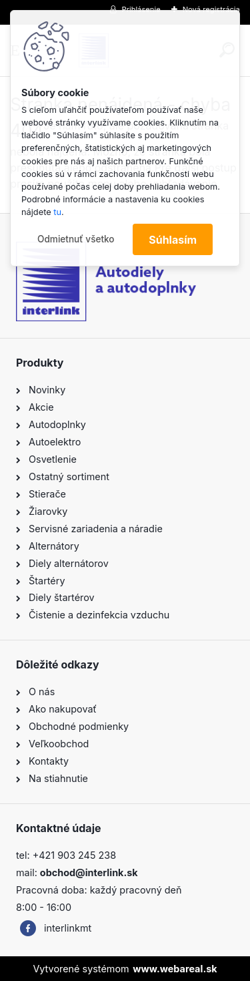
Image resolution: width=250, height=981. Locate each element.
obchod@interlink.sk (89, 872)
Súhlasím (173, 239)
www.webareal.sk (175, 968)
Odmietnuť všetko (76, 239)
